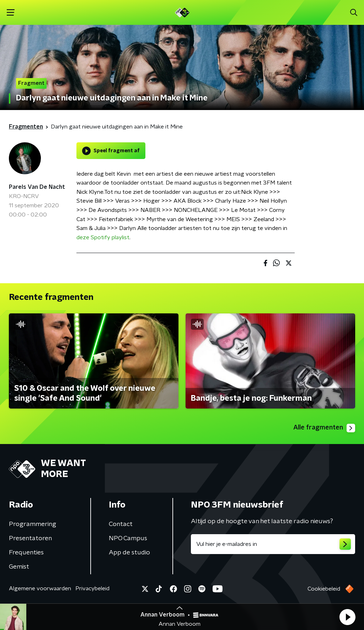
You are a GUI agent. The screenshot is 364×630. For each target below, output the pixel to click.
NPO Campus (128, 538)
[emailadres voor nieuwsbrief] (273, 544)
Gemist (19, 567)
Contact (121, 524)
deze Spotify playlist (102, 237)
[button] (347, 617)
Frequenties (26, 552)
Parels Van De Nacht (37, 187)
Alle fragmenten (324, 428)
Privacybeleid (92, 588)
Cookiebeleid (323, 589)
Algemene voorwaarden (40, 588)
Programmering (32, 524)
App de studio (129, 552)
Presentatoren (30, 538)
